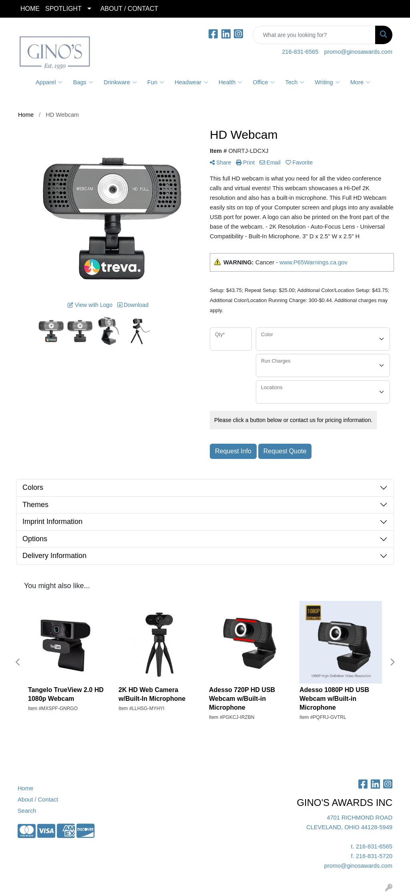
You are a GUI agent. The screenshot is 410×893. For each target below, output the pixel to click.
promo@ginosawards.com (358, 52)
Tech (294, 82)
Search (27, 811)
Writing (327, 82)
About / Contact (38, 799)
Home (25, 788)
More (360, 82)
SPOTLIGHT (63, 8)
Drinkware (120, 82)
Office (264, 82)
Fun (155, 82)
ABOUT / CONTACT (129, 8)
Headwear (191, 82)
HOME (30, 8)
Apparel (49, 82)
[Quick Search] (314, 35)
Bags (83, 82)
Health (230, 82)
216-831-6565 (300, 52)
